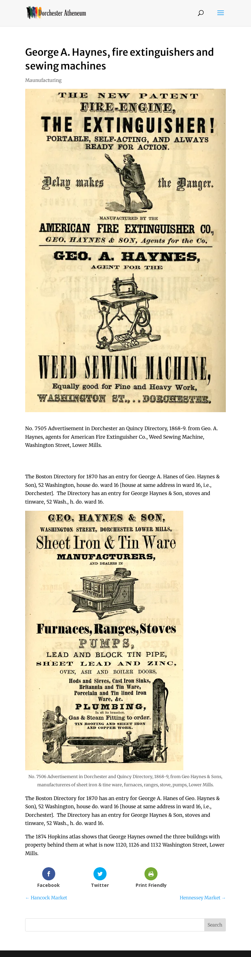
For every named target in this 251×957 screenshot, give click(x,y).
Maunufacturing (43, 80)
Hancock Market (46, 898)
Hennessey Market (203, 898)
